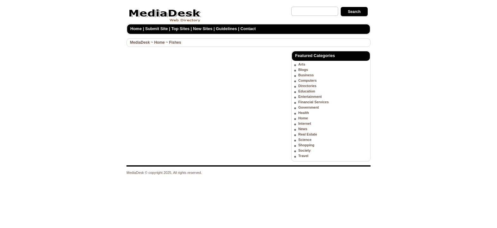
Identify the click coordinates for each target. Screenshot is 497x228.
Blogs (303, 70)
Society (304, 150)
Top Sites (180, 28)
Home (136, 28)
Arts (301, 64)
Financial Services (313, 102)
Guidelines (226, 28)
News (302, 129)
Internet (304, 123)
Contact (247, 28)
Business (306, 75)
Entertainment (310, 96)
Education (306, 91)
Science (305, 140)
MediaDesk (140, 42)
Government (308, 107)
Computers (307, 80)
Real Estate (307, 134)
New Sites (202, 28)
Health (303, 113)
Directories (307, 86)
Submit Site (156, 28)
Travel (303, 156)
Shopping (306, 145)
